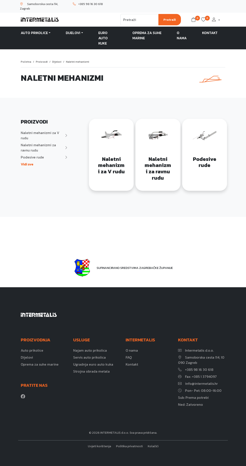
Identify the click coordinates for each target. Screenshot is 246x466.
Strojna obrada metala (91, 371)
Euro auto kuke (103, 38)
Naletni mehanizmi (77, 62)
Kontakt (210, 32)
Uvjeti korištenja (99, 446)
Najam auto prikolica (90, 350)
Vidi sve (27, 164)
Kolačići (153, 446)
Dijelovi (73, 32)
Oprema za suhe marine (146, 35)
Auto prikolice (34, 32)
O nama (182, 35)
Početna (26, 62)
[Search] (139, 19)
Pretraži (169, 19)
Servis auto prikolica (89, 357)
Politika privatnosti (129, 446)
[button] (194, 19)
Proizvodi (42, 62)
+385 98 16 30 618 (88, 4)
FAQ (129, 357)
